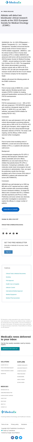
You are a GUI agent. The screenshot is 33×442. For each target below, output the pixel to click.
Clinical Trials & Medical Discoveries (12, 224)
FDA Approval (10, 280)
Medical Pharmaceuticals (13, 298)
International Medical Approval (14, 291)
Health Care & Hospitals (12, 284)
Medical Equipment (11, 294)
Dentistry (8, 277)
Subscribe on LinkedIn (11, 209)
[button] (3, 233)
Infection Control (10, 287)
